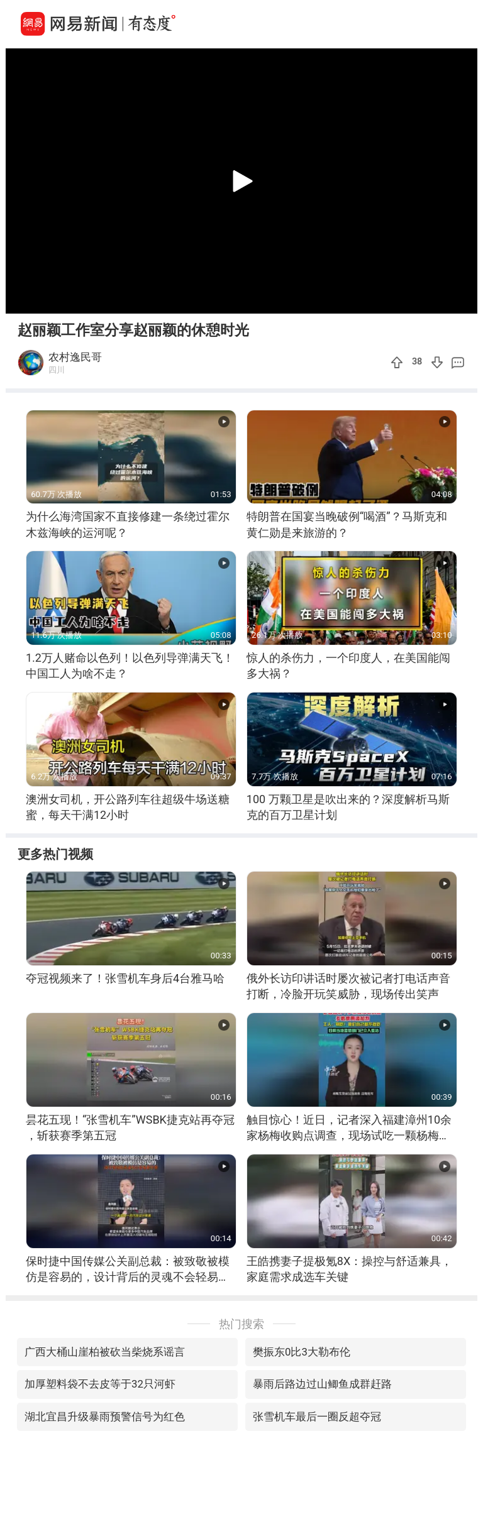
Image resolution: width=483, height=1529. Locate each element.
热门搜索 (241, 1323)
